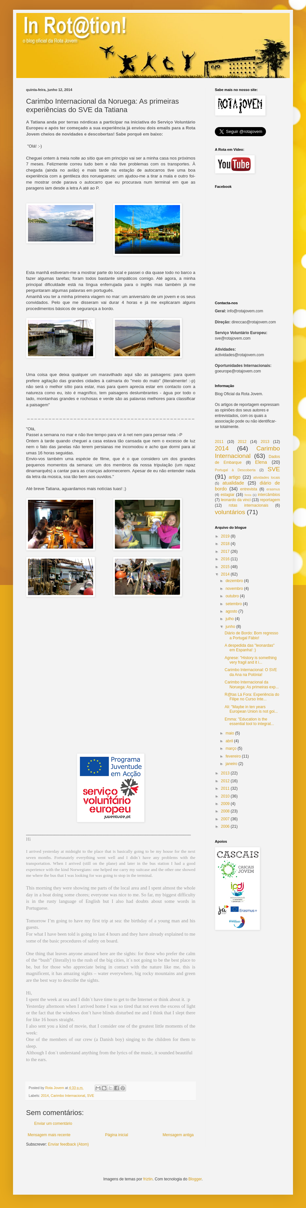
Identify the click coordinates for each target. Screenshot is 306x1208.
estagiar (228, 494)
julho (230, 619)
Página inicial (116, 1135)
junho (230, 626)
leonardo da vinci (235, 500)
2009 (225, 803)
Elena (261, 462)
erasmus (273, 489)
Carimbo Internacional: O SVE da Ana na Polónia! (251, 672)
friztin (148, 1179)
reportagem (270, 500)
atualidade (233, 483)
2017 (225, 551)
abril (229, 741)
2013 (265, 441)
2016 (225, 559)
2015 (225, 567)
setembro (234, 604)
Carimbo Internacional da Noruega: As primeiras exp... (252, 684)
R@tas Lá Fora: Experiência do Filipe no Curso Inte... (252, 696)
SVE (90, 1096)
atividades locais (266, 477)
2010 (225, 796)
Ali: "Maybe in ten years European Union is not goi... (251, 709)
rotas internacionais (248, 505)
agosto (231, 611)
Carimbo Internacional (68, 1096)
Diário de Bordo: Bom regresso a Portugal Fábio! (251, 635)
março (231, 748)
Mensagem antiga (178, 1135)
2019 (225, 536)
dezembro (234, 580)
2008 (225, 811)
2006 (225, 826)
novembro (234, 588)
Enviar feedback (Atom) (68, 1144)
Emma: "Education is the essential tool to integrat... (249, 721)
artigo (234, 477)
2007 (225, 819)
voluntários (230, 512)
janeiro (231, 763)
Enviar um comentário (53, 1123)
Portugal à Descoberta (235, 470)
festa (247, 495)
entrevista (248, 489)
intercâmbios (269, 494)
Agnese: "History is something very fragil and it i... (251, 660)
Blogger (195, 1179)
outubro (232, 596)
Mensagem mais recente (49, 1135)
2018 (225, 543)
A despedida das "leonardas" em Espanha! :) (249, 647)
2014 (45, 1096)
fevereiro (233, 756)
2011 (219, 441)
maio (230, 733)
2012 (242, 441)
